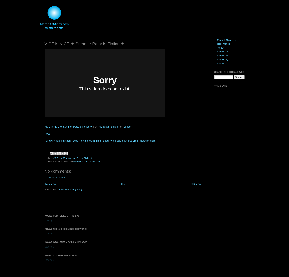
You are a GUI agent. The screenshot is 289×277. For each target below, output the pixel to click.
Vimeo (127, 126)
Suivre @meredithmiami (142, 140)
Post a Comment (57, 177)
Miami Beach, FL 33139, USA (86, 161)
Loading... (50, 220)
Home (124, 184)
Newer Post (51, 184)
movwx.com (223, 51)
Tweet (48, 133)
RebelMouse (223, 44)
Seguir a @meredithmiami (86, 140)
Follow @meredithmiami (58, 140)
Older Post (196, 184)
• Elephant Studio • (109, 126)
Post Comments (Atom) (70, 189)
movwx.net (222, 55)
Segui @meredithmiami (116, 140)
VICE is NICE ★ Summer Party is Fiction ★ (68, 126)
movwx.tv (222, 63)
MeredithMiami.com (227, 40)
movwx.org (222, 59)
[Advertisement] (89, 202)
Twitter (220, 48)
